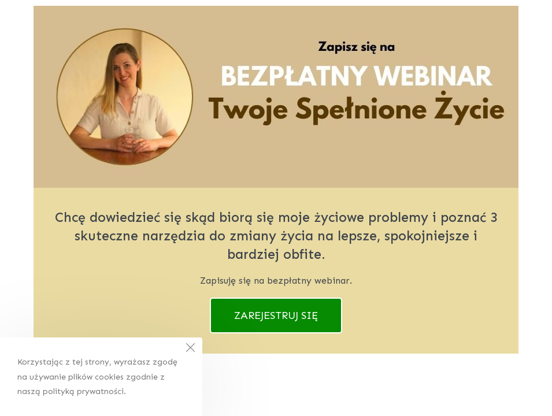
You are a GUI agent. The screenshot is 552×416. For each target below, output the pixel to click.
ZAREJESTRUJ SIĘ (276, 315)
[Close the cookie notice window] (190, 349)
